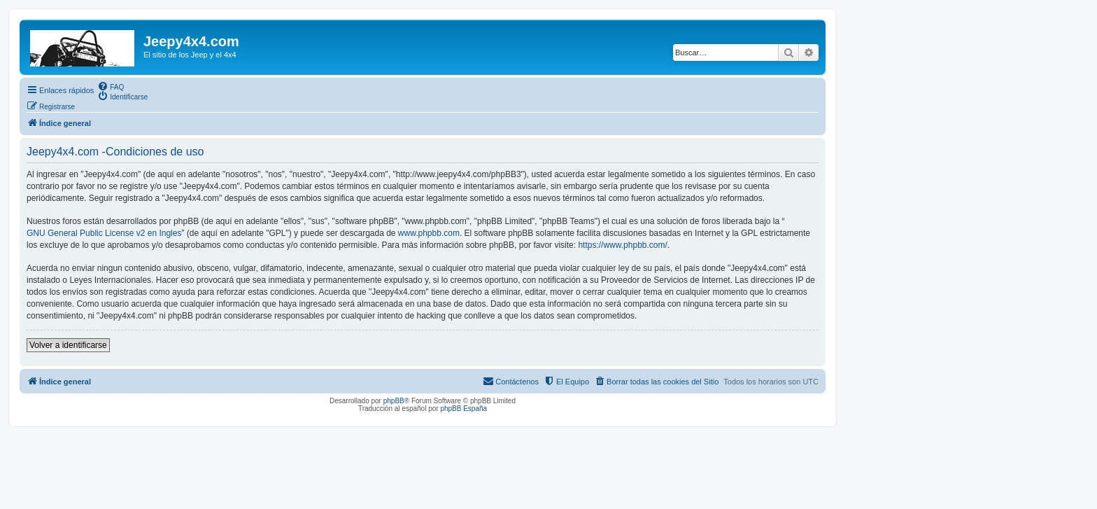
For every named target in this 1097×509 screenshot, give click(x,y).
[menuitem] (110, 86)
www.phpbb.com (429, 233)
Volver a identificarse (68, 345)
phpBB (393, 401)
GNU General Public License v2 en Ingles (104, 233)
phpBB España (463, 408)
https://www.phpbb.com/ (622, 245)
